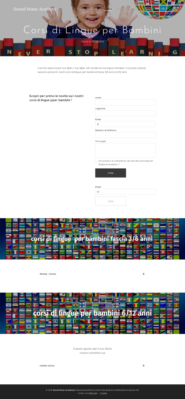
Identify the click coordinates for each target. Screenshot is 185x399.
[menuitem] (80, 9)
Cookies (103, 393)
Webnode (92, 393)
